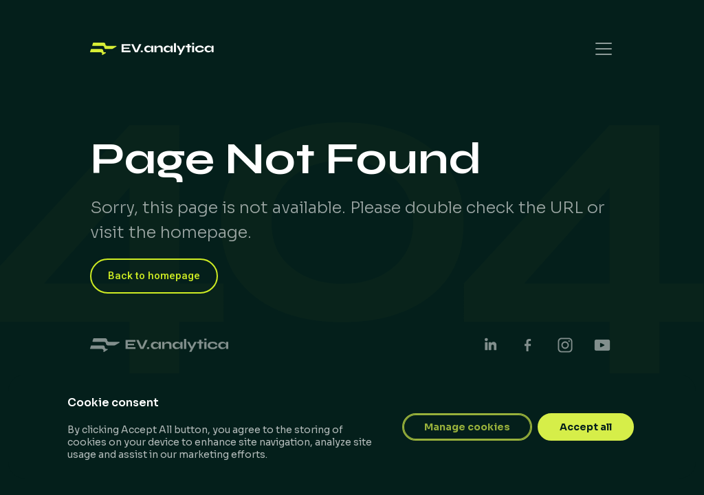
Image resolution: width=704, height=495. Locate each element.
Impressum (576, 431)
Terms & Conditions (474, 431)
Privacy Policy (364, 431)
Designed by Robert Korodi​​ (165, 470)
